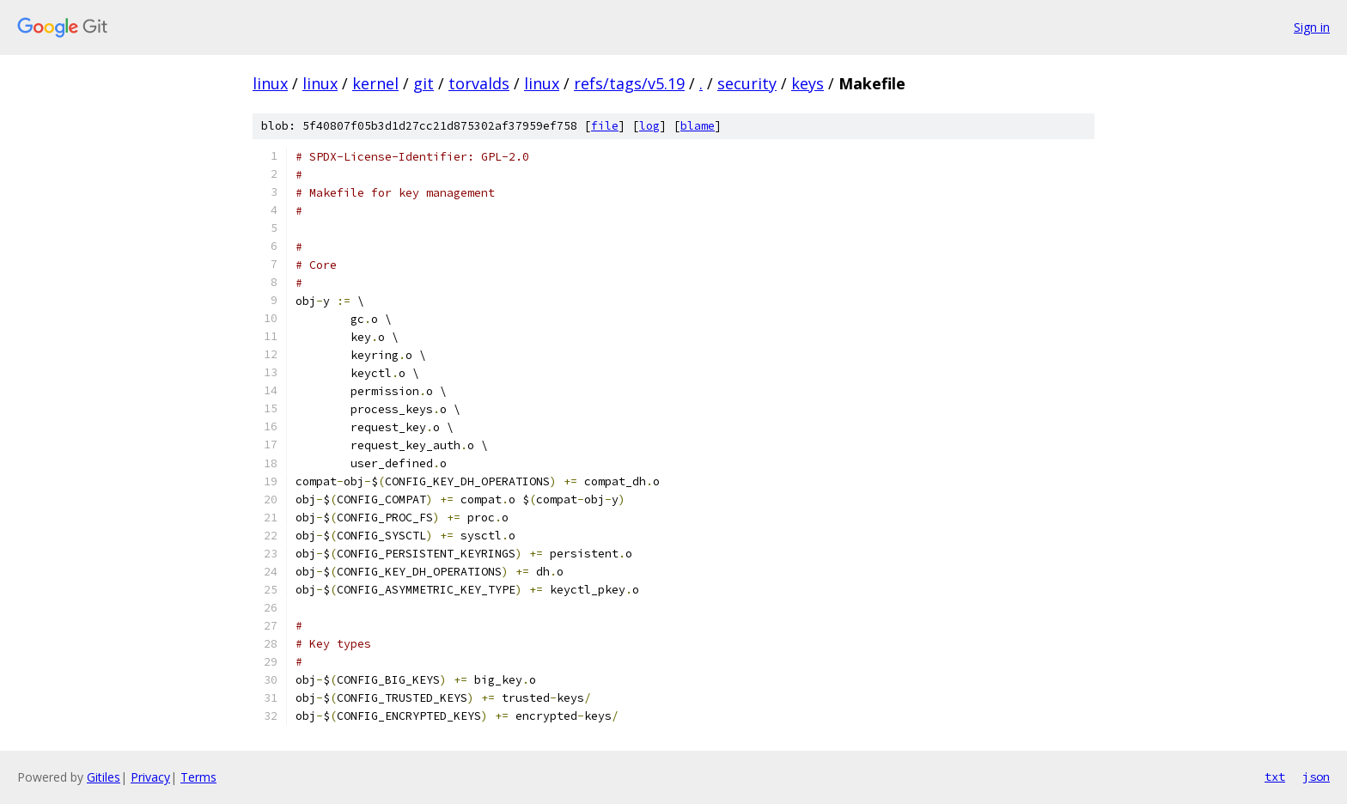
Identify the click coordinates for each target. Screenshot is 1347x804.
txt (1275, 776)
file (605, 126)
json (1316, 776)
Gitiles (103, 777)
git (423, 83)
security (747, 83)
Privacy (150, 777)
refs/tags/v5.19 (629, 83)
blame (697, 126)
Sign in (1312, 27)
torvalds (478, 83)
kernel (375, 83)
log (649, 126)
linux (270, 83)
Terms (198, 777)
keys (807, 83)
